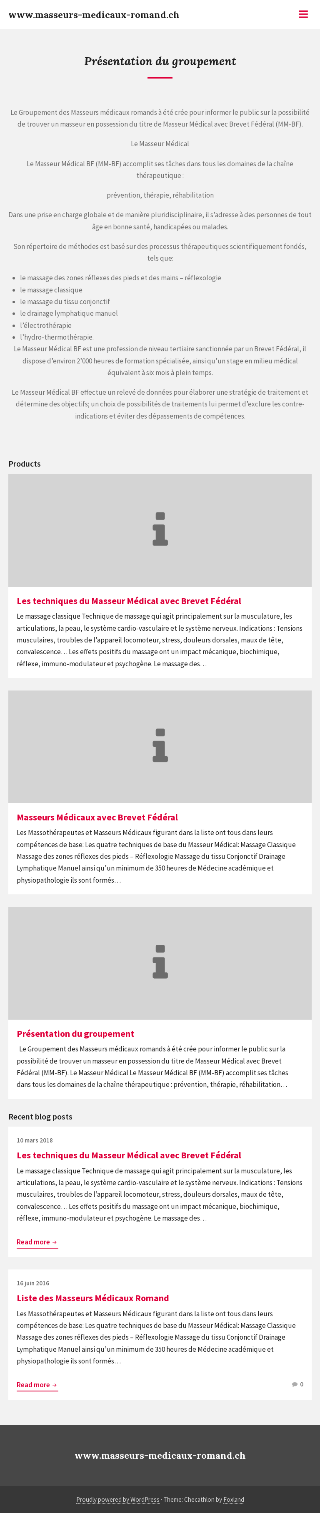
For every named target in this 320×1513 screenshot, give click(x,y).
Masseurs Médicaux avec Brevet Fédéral (97, 817)
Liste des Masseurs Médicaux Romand (93, 1298)
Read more (37, 1242)
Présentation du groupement (75, 1033)
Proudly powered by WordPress (118, 1499)
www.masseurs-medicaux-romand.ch (94, 14)
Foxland (233, 1499)
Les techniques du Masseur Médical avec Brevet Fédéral (129, 601)
